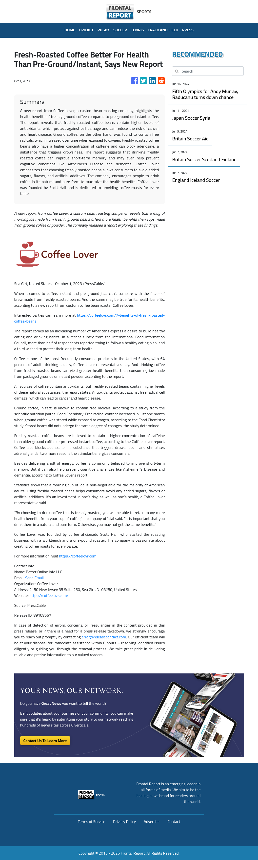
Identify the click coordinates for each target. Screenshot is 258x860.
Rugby (103, 30)
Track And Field (163, 30)
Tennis (137, 30)
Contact (173, 821)
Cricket (86, 30)
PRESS (188, 30)
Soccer (120, 30)
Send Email (34, 577)
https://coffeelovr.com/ (48, 595)
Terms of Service (91, 821)
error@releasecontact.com (104, 637)
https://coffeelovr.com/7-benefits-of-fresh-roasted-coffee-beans (89, 318)
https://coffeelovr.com (77, 556)
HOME (69, 30)
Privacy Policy (124, 821)
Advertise (151, 821)
